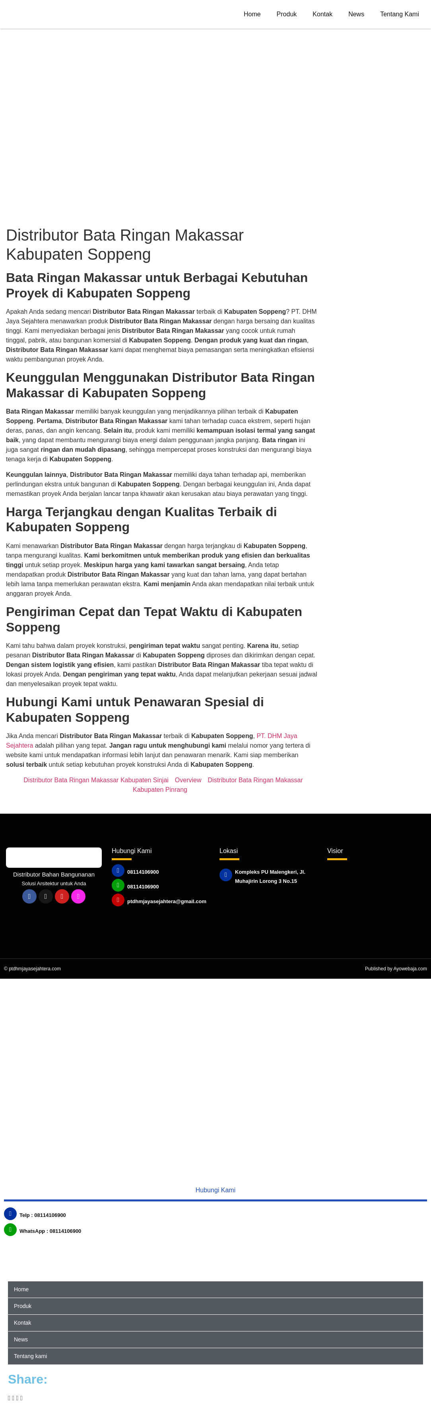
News (356, 14)
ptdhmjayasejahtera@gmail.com (166, 901)
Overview (188, 780)
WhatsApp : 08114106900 (50, 1231)
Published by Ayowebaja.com (396, 969)
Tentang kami (399, 14)
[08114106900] (118, 870)
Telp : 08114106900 (42, 1215)
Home (252, 14)
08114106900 (143, 872)
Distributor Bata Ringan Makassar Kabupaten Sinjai (96, 780)
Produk (287, 14)
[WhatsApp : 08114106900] (10, 1229)
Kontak (322, 14)
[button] (9, 1398)
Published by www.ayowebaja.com (282, 890)
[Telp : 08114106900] (10, 1213)
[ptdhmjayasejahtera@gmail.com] (118, 900)
